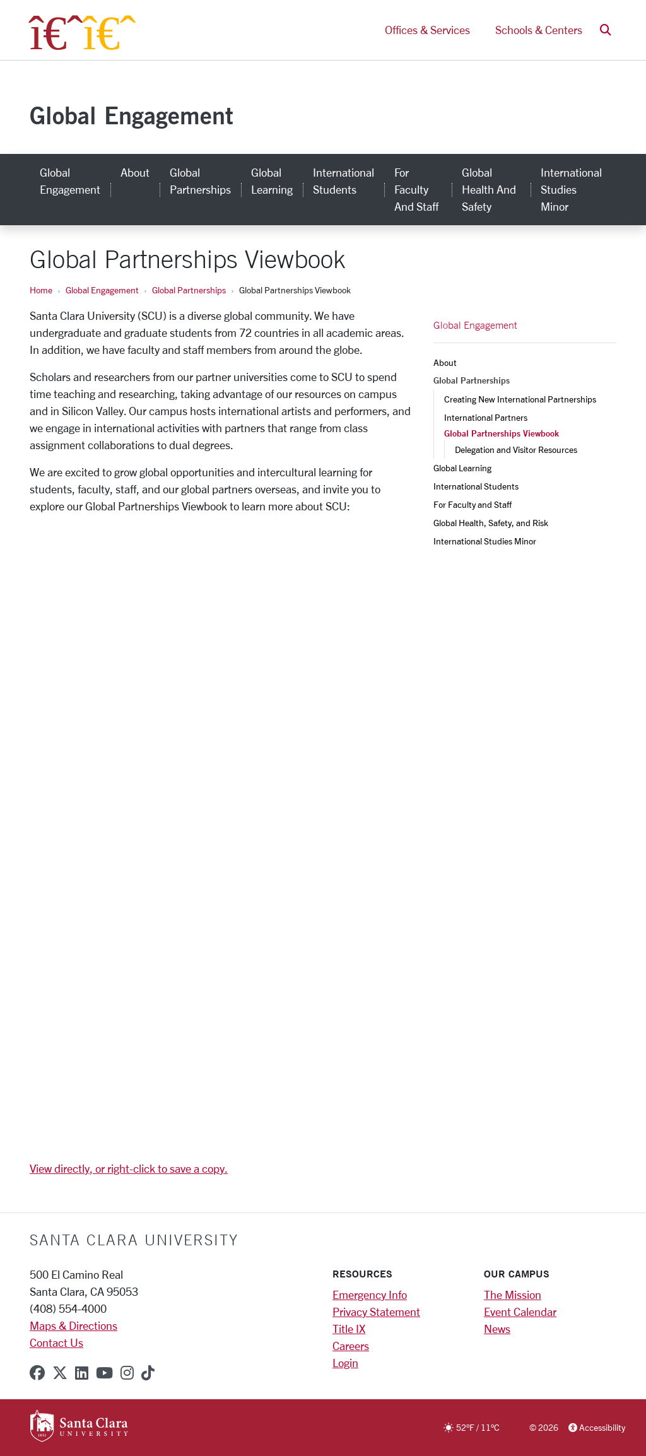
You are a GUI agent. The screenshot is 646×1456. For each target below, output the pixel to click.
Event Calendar (520, 1311)
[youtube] (104, 1373)
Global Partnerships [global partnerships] (200, 181)
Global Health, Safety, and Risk (490, 522)
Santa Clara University (134, 1239)
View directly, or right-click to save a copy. (129, 1168)
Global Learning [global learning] (272, 181)
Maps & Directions (73, 1325)
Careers (350, 1345)
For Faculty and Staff (472, 504)
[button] (605, 30)
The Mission (512, 1294)
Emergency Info (369, 1294)
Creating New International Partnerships (520, 399)
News (497, 1328)
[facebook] (37, 1373)
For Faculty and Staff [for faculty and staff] (416, 189)
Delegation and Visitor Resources (516, 449)
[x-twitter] (60, 1373)
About (445, 362)
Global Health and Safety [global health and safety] (489, 189)
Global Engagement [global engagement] (70, 181)
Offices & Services (427, 30)
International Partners (485, 417)
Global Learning (462, 467)
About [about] (135, 172)
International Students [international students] (343, 181)
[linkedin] (81, 1373)
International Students (476, 486)
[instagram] (127, 1373)
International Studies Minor (484, 541)
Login (345, 1362)
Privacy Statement (376, 1311)
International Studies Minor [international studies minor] (571, 189)
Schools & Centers (538, 30)
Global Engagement (131, 115)
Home (41, 290)
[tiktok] (148, 1373)
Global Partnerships (189, 290)
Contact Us (56, 1342)
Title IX (348, 1328)
